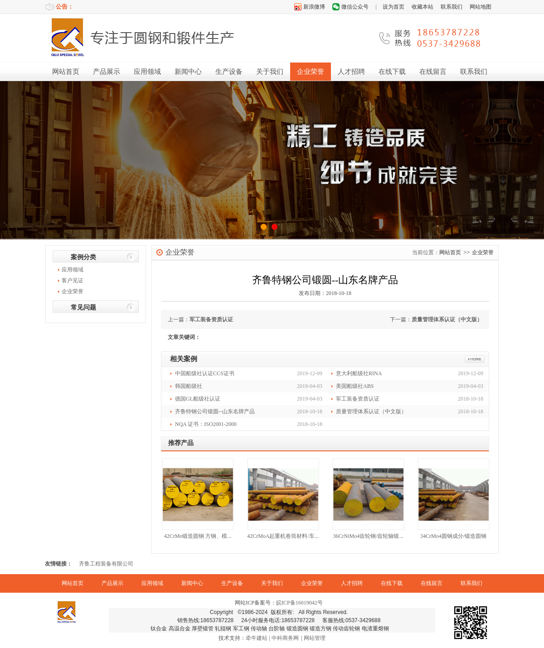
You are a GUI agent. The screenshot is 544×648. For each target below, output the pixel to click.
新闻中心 (188, 71)
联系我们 (451, 7)
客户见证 (72, 280)
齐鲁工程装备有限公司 (106, 564)
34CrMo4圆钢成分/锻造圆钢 (453, 536)
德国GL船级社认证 (197, 399)
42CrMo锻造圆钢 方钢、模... (198, 536)
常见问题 (83, 307)
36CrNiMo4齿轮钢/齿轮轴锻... (368, 536)
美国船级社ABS (355, 386)
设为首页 (393, 7)
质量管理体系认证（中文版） (447, 319)
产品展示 (106, 71)
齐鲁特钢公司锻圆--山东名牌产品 (215, 411)
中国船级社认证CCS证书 (204, 373)
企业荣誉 (310, 71)
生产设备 (229, 71)
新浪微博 (314, 7)
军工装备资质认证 (211, 319)
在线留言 (433, 71)
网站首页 (65, 71)
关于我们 (269, 71)
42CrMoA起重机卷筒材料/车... (283, 536)
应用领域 (147, 71)
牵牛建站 (256, 638)
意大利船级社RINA (359, 373)
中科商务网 (285, 638)
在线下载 (392, 71)
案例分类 (83, 257)
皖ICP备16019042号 (299, 603)
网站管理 (314, 638)
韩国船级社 (188, 386)
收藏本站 (422, 7)
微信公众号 (355, 7)
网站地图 (480, 7)
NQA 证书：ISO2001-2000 (206, 424)
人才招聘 (351, 71)
